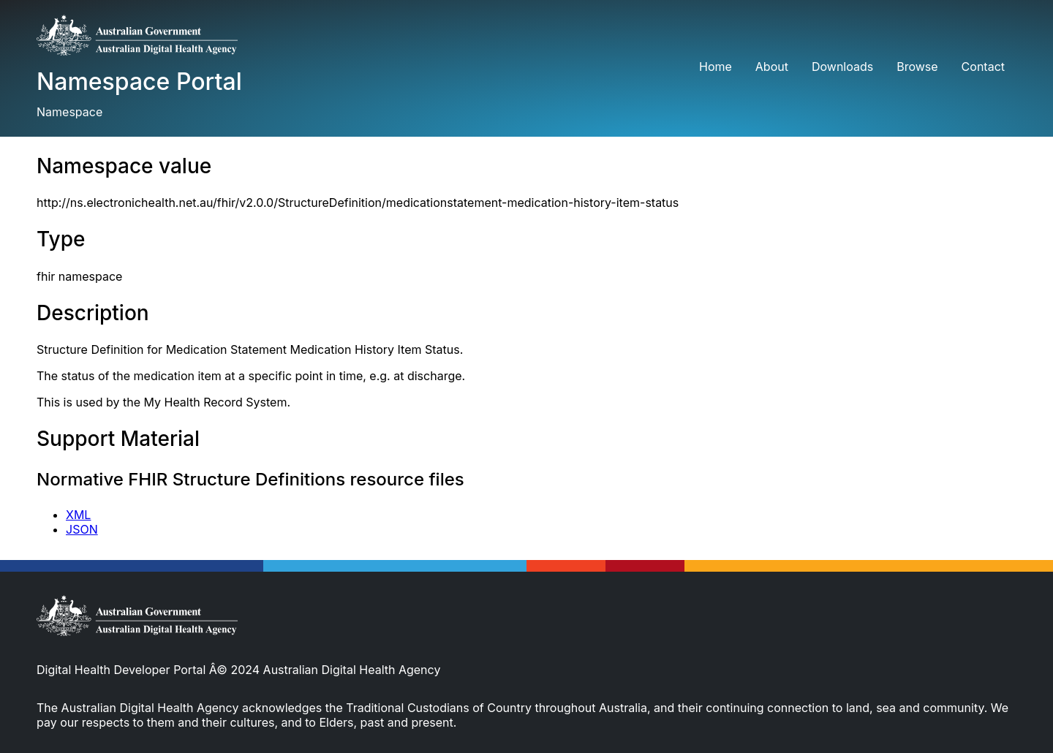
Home (715, 66)
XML (78, 514)
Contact (983, 66)
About (771, 66)
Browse (917, 66)
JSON (82, 529)
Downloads (842, 66)
